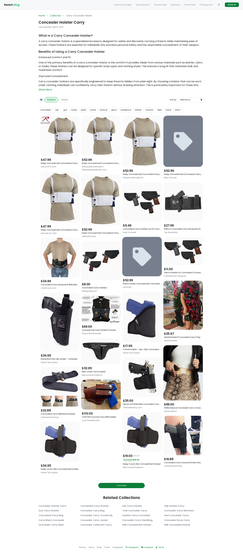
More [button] (177, 110)
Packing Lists (206, 4)
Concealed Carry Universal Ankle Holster (183, 462)
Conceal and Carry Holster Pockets (99, 330)
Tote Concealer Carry (134, 510)
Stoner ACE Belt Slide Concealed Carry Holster (145, 404)
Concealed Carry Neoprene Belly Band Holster (63, 284)
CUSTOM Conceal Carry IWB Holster (99, 416)
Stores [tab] (65, 99)
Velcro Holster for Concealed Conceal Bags (185, 272)
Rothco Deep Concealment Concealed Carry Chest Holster (151, 283)
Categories (117, 547)
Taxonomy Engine (123, 4)
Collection (55, 15)
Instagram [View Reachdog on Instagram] (131, 547)
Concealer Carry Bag (92, 510)
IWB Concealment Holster (136, 524)
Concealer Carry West (51, 524)
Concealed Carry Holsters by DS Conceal (143, 228)
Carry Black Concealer (51, 520)
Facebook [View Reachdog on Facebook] (147, 547)
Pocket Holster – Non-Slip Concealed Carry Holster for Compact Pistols (157, 349)
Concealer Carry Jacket (94, 520)
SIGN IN (232, 4)
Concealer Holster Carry (52, 506)
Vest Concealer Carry (176, 515)
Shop (99, 547)
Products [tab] (51, 99)
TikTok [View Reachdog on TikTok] (159, 547)
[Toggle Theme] (219, 4)
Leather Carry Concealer (136, 515)
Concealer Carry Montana (179, 510)
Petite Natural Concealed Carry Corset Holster (186, 407)
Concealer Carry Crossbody (96, 515)
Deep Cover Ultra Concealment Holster (60, 469)
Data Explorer (143, 4)
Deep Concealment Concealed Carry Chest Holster (66, 163)
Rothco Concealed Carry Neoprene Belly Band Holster (190, 228)
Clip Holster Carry (174, 506)
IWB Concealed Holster (177, 524)
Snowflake (190, 4)
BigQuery (175, 4)
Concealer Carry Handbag (137, 520)
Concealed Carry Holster (94, 506)
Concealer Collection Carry (96, 524)
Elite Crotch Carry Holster (94, 371)
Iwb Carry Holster (132, 506)
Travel (107, 547)
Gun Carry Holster (49, 510)
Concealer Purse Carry (177, 520)
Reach (11, 5)
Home (42, 15)
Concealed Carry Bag (51, 515)
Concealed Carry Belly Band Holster (58, 413)
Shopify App (160, 4)
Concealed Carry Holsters (94, 287)
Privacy (82, 547)
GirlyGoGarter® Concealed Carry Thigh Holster (186, 337)
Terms (91, 547)
